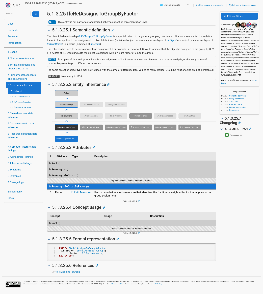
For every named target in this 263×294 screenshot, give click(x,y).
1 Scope (12, 51)
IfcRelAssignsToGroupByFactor (95, 36)
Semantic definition (237, 96)
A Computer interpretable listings (22, 148)
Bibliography (15, 191)
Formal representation (238, 107)
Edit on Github (233, 16)
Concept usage (235, 104)
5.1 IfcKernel (16, 91)
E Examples (14, 176)
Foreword (13, 36)
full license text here (117, 286)
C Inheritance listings (20, 163)
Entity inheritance (236, 98)
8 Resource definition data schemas (22, 135)
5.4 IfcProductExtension (20, 107)
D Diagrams (14, 169)
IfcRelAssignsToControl (116, 127)
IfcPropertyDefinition (116, 104)
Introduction (15, 42)
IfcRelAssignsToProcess (140, 127)
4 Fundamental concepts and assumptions (22, 76)
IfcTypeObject (54, 44)
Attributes (233, 101)
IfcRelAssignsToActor (91, 127)
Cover (11, 23)
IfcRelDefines (189, 116)
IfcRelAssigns (66, 116)
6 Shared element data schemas (20, 115)
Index (11, 198)
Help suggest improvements (209, 5)
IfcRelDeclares (141, 116)
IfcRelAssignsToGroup (66, 127)
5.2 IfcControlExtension (20, 96)
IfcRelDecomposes (165, 116)
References (234, 110)
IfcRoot (67, 93)
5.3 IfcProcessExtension (20, 102)
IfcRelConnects (116, 116)
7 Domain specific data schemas (21, 125)
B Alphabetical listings (20, 156)
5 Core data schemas (20, 85)
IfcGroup (95, 44)
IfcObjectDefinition (91, 104)
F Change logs (16, 182)
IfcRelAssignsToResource (190, 127)
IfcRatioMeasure (81, 192)
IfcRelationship (66, 104)
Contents (13, 30)
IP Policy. (158, 286)
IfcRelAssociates (91, 116)
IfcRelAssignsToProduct (165, 127)
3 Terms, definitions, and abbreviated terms (21, 66)
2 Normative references (21, 58)
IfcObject (172, 40)
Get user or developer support (243, 5)
